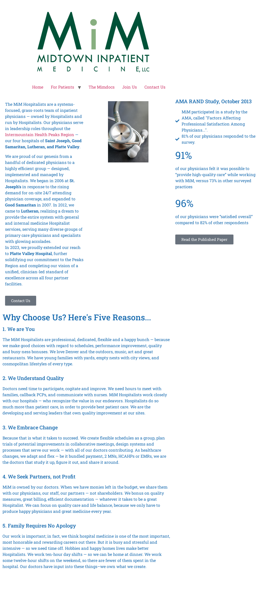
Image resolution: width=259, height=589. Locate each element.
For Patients (62, 87)
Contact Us (154, 87)
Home (37, 87)
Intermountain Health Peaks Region (39, 134)
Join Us (129, 87)
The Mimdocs (102, 87)
